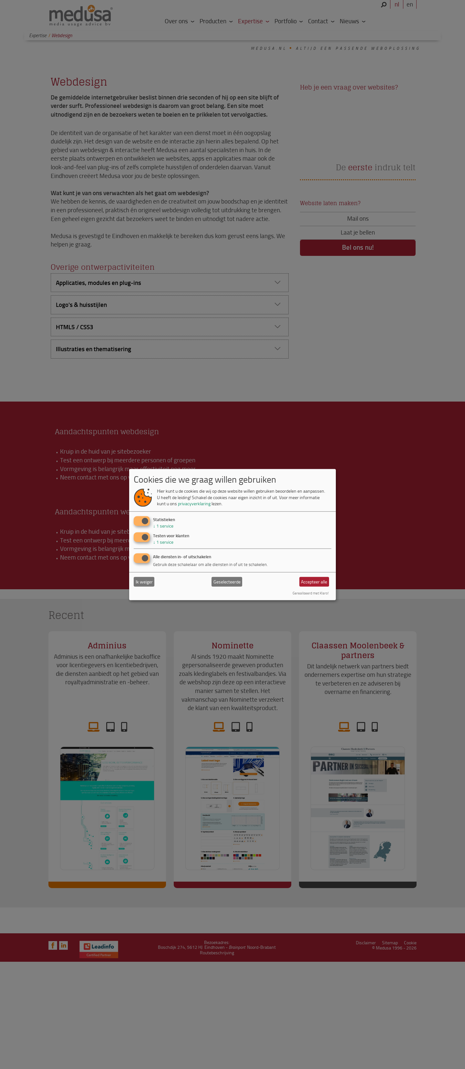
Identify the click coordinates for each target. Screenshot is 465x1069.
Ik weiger (144, 582)
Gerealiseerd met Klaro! (311, 593)
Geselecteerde (227, 582)
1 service (163, 526)
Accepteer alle (314, 582)
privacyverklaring (194, 503)
